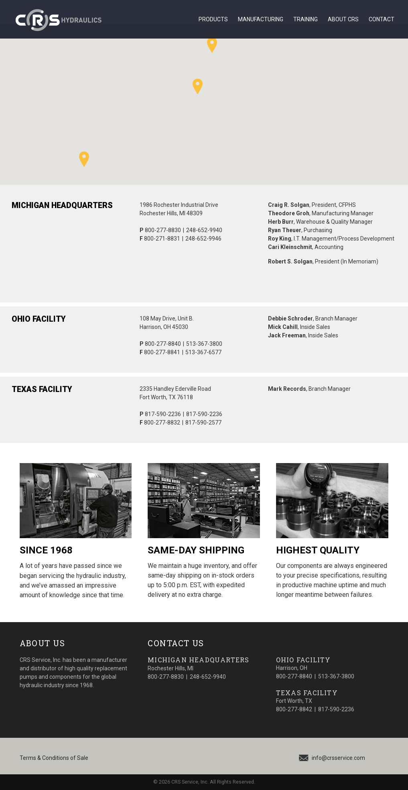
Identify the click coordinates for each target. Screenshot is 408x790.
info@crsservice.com (338, 758)
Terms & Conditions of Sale (54, 758)
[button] (212, 45)
